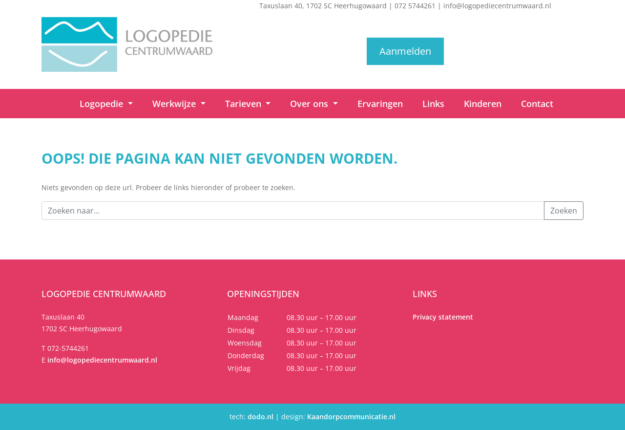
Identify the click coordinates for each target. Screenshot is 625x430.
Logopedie (102, 103)
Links (433, 103)
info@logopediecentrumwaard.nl (497, 5)
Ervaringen (380, 103)
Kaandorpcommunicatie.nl (351, 416)
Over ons (310, 103)
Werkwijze (175, 103)
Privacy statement (443, 317)
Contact (537, 103)
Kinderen (482, 103)
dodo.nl (260, 416)
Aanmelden (405, 51)
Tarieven (244, 103)
